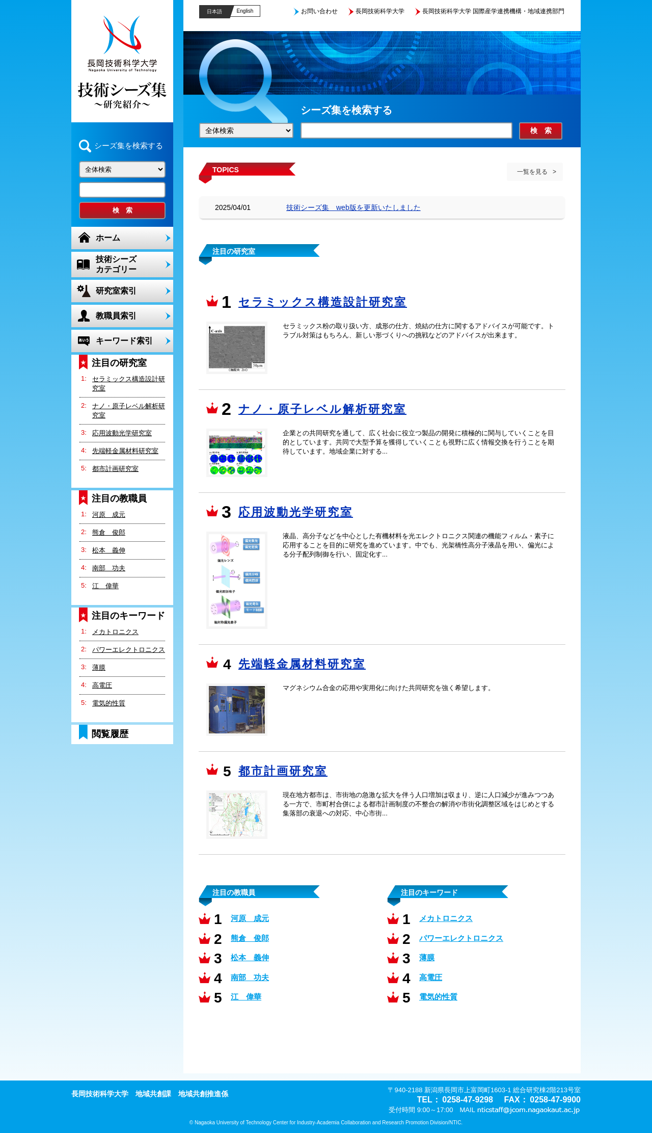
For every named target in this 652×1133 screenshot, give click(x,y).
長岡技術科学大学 (380, 11)
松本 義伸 (108, 550)
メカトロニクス (115, 632)
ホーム (108, 237)
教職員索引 (116, 315)
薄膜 (98, 667)
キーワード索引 (124, 340)
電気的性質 (108, 703)
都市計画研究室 (115, 468)
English (245, 11)
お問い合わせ (319, 11)
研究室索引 (116, 290)
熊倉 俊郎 (108, 532)
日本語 (214, 11)
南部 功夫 (108, 568)
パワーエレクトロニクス (128, 649)
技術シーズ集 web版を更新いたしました (353, 207)
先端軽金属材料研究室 (125, 451)
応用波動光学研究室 (122, 433)
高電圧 (102, 685)
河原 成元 (108, 514)
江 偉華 (105, 586)
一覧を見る (532, 171)
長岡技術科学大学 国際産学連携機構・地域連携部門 (493, 11)
